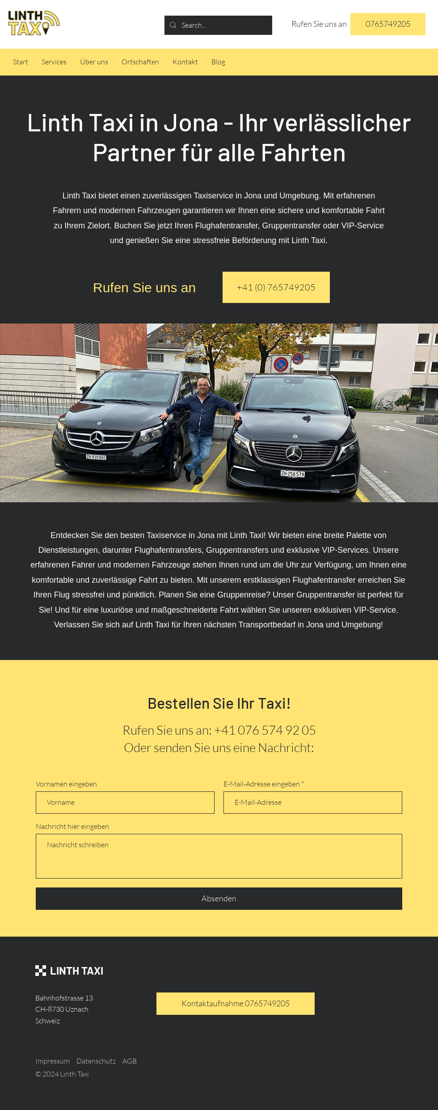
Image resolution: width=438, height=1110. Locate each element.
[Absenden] (219, 898)
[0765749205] (387, 24)
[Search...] (217, 25)
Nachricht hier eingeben (72, 826)
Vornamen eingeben (66, 783)
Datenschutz (96, 1060)
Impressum (52, 1060)
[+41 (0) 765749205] (276, 287)
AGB (129, 1060)
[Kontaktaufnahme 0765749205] (235, 1003)
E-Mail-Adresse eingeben (261, 783)
